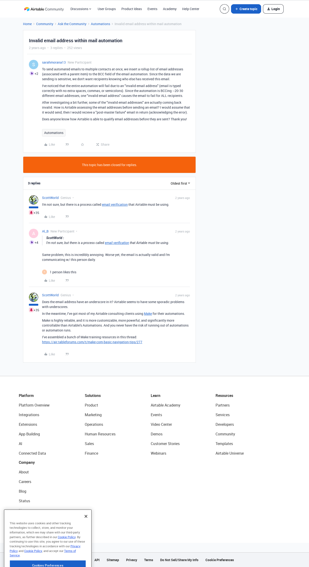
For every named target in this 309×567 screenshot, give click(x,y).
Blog (22, 491)
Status (24, 500)
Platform (26, 395)
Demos (156, 434)
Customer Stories (165, 443)
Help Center (190, 9)
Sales (89, 443)
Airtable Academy (165, 405)
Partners (223, 405)
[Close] (86, 531)
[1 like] (59, 272)
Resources (224, 395)
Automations (100, 24)
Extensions (28, 424)
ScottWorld (50, 197)
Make (148, 313)
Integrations (29, 414)
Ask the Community (72, 24)
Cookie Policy (67, 552)
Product (91, 405)
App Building (29, 434)
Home (27, 24)
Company (27, 462)
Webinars (158, 453)
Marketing (93, 414)
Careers (25, 481)
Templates (224, 443)
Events (152, 9)
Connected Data (32, 453)
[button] (246, 9)
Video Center (161, 424)
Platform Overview (34, 405)
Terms (148, 560)
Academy (170, 9)
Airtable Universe (230, 453)
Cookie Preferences (219, 560)
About (24, 472)
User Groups (107, 9)
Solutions (93, 395)
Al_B (45, 231)
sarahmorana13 (54, 62)
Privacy (131, 560)
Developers (225, 424)
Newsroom (28, 510)
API (97, 560)
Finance (91, 453)
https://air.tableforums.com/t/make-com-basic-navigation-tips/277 (92, 342)
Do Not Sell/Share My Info (179, 560)
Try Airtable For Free (35, 520)
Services (223, 414)
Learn (155, 395)
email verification (115, 204)
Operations (94, 424)
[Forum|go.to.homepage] (44, 9)
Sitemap (113, 560)
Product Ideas (131, 9)
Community (44, 24)
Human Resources (100, 434)
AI (20, 443)
